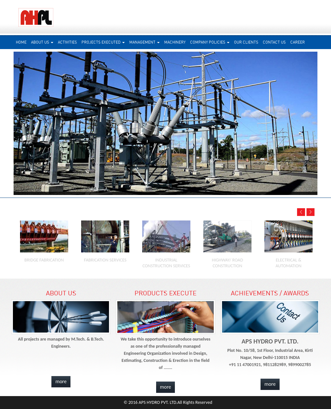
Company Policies (210, 42)
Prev (7, 122)
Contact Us (274, 42)
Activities (67, 42)
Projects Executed (103, 42)
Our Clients (246, 42)
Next (323, 122)
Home (21, 42)
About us (42, 42)
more (61, 381)
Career (297, 42)
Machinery (175, 42)
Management (144, 42)
